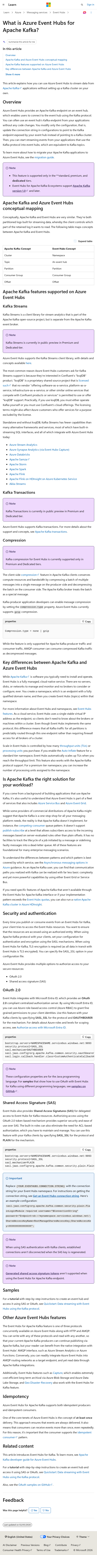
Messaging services (37, 12)
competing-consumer (32, 825)
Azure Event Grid (76, 803)
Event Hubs (59, 12)
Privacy (75, 1545)
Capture (58, 1373)
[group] (48, 1050)
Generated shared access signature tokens (32, 1273)
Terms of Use (43, 1550)
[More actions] (91, 12)
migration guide (44, 157)
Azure (18, 12)
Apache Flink (17, 474)
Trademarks (61, 1550)
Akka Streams (17, 484)
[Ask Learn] (84, 12)
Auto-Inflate (69, 750)
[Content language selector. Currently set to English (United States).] (19, 1537)
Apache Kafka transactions (51, 531)
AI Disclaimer (10, 1545)
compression (29, 574)
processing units (13, 750)
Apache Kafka (11, 88)
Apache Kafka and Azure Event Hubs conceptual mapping (36, 59)
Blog (46, 1545)
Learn (6, 12)
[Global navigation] (3, 5)
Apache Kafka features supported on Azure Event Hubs (35, 64)
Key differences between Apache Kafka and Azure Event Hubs (38, 69)
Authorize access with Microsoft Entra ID (41, 1027)
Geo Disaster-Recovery (38, 1382)
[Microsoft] (48, 4)
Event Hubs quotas (38, 899)
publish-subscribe (13, 830)
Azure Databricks (19, 454)
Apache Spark (17, 469)
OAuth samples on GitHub (34, 1484)
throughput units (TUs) (73, 745)
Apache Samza (18, 459)
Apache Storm (17, 464)
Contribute (61, 1545)
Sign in (90, 4)
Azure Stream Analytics (23, 444)
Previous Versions (30, 1545)
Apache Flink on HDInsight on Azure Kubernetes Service (43, 479)
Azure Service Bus (49, 803)
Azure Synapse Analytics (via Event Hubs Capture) (39, 449)
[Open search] (82, 5)
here (28, 363)
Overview (10, 55)
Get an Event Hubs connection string (56, 1196)
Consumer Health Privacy (16, 1550)
